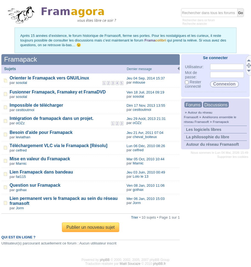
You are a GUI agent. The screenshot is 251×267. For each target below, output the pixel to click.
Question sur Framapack (35, 185)
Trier (134, 217)
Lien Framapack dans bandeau (41, 172)
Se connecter (215, 58)
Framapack (221, 121)
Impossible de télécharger (36, 105)
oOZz (20, 123)
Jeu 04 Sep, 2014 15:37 (146, 78)
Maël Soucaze (130, 264)
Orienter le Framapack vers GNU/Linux (49, 78)
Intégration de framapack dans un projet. (51, 118)
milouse (139, 82)
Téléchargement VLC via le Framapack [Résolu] (58, 145)
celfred (21, 150)
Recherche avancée (194, 23)
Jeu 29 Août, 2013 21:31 (146, 119)
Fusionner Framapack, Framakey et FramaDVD (58, 92)
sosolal (21, 83)
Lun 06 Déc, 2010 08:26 (146, 146)
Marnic (21, 163)
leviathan (23, 137)
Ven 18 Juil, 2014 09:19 (145, 92)
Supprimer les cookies (232, 156)
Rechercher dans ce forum (198, 20)
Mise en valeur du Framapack (40, 158)
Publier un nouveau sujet (90, 227)
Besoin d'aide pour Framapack (41, 132)
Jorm (20, 208)
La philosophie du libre (207, 137)
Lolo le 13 (140, 176)
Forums (193, 105)
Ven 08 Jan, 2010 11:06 (146, 185)
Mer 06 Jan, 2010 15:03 (146, 199)
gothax (21, 190)
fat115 (21, 177)
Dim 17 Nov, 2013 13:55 (146, 105)
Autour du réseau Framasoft (212, 144)
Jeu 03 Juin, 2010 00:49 (146, 172)
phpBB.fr (159, 264)
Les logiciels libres (203, 129)
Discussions (215, 105)
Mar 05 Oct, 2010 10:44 (146, 159)
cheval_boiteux (145, 137)
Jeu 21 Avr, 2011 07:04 (145, 133)
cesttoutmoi (25, 110)
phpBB (105, 260)
